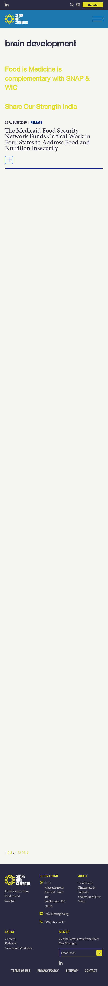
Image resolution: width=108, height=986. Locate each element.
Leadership (85, 883)
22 (19, 853)
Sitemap (72, 971)
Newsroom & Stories (18, 948)
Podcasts (10, 943)
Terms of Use (20, 971)
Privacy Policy (48, 971)
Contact (91, 971)
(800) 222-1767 (55, 921)
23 (24, 853)
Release (36, 122)
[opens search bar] (72, 5)
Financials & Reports (86, 889)
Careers (10, 938)
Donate (93, 4)
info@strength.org (56, 913)
